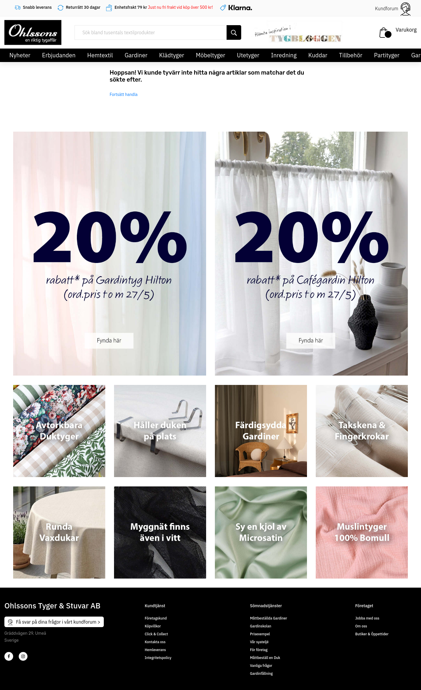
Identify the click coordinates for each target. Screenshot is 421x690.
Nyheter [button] (19, 55)
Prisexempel (260, 634)
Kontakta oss (155, 642)
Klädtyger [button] (171, 55)
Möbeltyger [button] (210, 55)
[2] (9, 656)
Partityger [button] (386, 55)
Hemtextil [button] (100, 55)
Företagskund (156, 618)
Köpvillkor (153, 626)
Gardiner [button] (136, 55)
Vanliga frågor (261, 665)
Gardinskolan (260, 626)
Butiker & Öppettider (372, 634)
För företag (259, 650)
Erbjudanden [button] (59, 55)
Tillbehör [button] (351, 55)
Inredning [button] (283, 55)
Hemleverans (155, 650)
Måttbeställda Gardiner (268, 618)
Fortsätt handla (124, 94)
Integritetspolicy (158, 657)
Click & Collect (156, 634)
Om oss (361, 626)
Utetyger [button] (248, 55)
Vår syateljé (259, 642)
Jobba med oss (367, 618)
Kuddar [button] (317, 55)
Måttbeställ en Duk (265, 657)
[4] (23, 656)
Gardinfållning (261, 673)
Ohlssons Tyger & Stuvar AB (52, 605)
